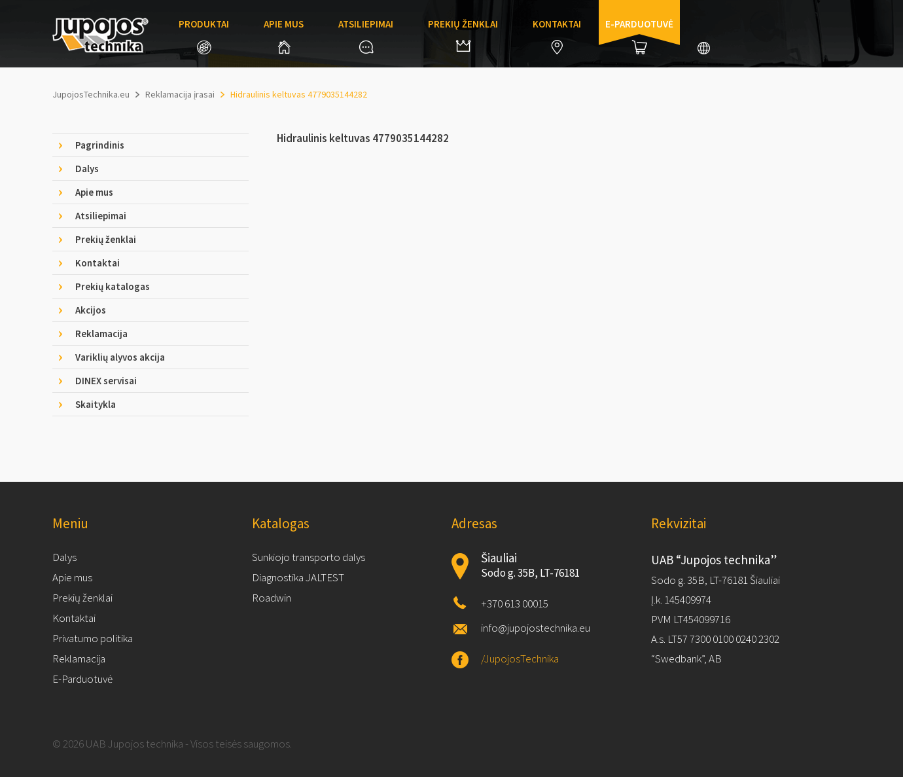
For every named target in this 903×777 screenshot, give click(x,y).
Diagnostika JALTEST (298, 577)
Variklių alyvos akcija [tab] (120, 357)
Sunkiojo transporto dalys (308, 557)
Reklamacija (78, 658)
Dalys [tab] (87, 168)
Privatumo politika (92, 638)
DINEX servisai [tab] (106, 380)
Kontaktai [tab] (97, 263)
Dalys (64, 557)
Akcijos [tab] (90, 310)
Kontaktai (557, 36)
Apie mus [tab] (94, 192)
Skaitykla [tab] (95, 404)
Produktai (204, 36)
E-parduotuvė (639, 36)
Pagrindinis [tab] (99, 145)
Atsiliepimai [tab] (100, 215)
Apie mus (284, 36)
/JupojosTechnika (520, 658)
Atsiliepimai (365, 36)
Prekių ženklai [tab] (105, 239)
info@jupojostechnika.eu (535, 628)
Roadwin (271, 597)
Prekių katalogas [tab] (112, 286)
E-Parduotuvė (82, 679)
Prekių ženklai (463, 35)
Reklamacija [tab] (101, 333)
